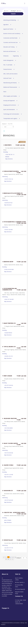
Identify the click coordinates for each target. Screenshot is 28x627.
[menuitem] (10, 20)
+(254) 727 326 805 (9, 299)
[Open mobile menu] (25, 3)
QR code (22, 145)
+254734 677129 (8, 202)
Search (13, 14)
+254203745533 (8, 332)
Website (7, 156)
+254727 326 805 (8, 229)
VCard (16, 145)
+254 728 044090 (8, 428)
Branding (5, 152)
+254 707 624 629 (8, 500)
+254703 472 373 (8, 356)
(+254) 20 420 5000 (9, 269)
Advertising (5, 176)
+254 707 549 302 (8, 385)
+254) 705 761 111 (9, 154)
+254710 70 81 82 (8, 179)
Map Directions (9, 159)
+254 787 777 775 (8, 548)
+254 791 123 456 (8, 474)
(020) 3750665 (7, 520)
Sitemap (22, 622)
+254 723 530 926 (8, 453)
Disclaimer (17, 622)
